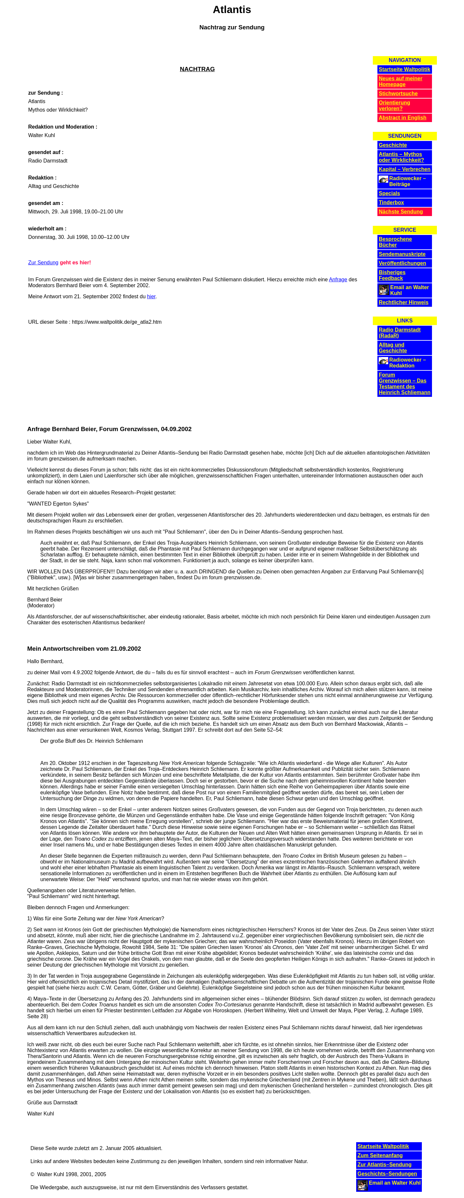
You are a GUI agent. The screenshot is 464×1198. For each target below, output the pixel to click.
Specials (389, 193)
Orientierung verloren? (394, 105)
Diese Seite (43, 1148)
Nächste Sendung (401, 211)
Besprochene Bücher (395, 242)
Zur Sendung (43, 262)
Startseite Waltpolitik (404, 69)
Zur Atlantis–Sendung (384, 1164)
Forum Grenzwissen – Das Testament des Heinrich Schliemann (404, 383)
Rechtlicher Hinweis (403, 302)
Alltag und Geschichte (393, 347)
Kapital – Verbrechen (404, 169)
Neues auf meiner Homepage (400, 81)
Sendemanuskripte (402, 254)
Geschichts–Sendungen (387, 1173)
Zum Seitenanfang (380, 1155)
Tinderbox (391, 202)
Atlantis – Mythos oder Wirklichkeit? (401, 157)
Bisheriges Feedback (392, 275)
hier (151, 296)
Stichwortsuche (398, 93)
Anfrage (338, 279)
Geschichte (393, 145)
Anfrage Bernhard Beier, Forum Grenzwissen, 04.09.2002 (109, 429)
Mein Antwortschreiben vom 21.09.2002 (84, 648)
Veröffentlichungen (402, 263)
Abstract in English (402, 117)
